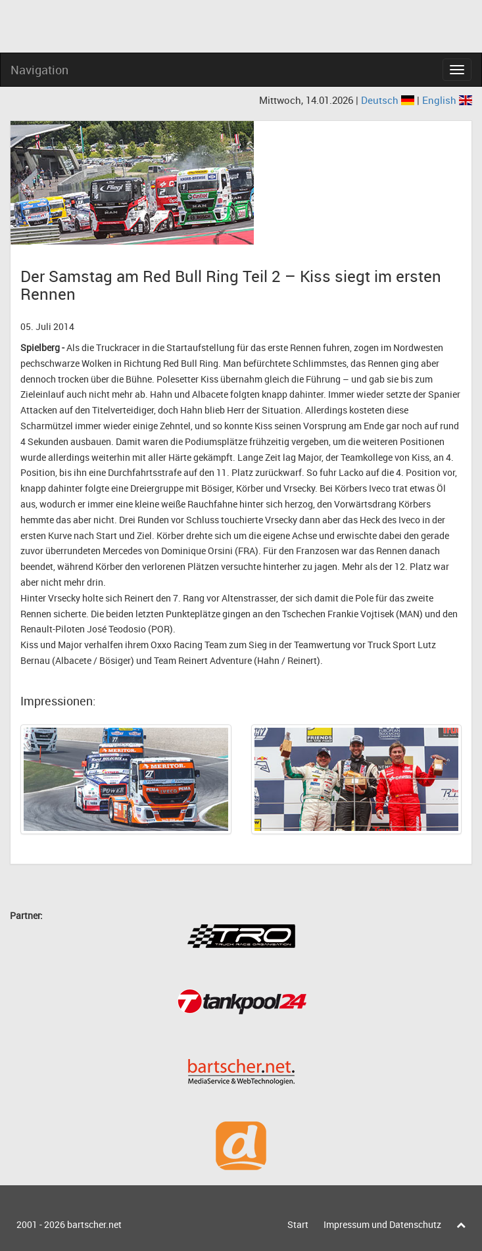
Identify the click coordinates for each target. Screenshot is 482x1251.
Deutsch (389, 99)
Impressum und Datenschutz (382, 1224)
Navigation (39, 70)
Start (297, 1224)
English (447, 99)
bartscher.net (94, 1224)
